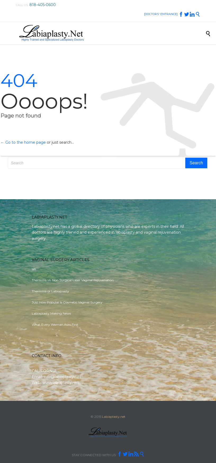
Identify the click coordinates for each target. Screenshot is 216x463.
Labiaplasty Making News (51, 313)
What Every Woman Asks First (55, 324)
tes (34, 269)
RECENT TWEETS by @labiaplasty (58, 340)
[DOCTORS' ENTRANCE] (161, 14)
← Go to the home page (23, 142)
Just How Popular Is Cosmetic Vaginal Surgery (67, 302)
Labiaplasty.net (113, 417)
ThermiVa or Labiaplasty (50, 291)
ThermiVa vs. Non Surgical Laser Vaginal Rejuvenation (73, 280)
